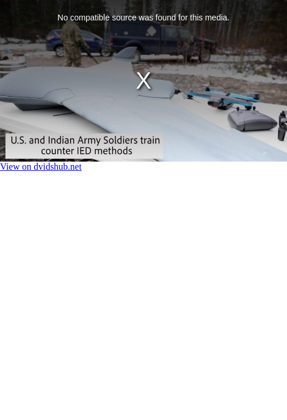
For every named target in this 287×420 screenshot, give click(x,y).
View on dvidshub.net (41, 167)
